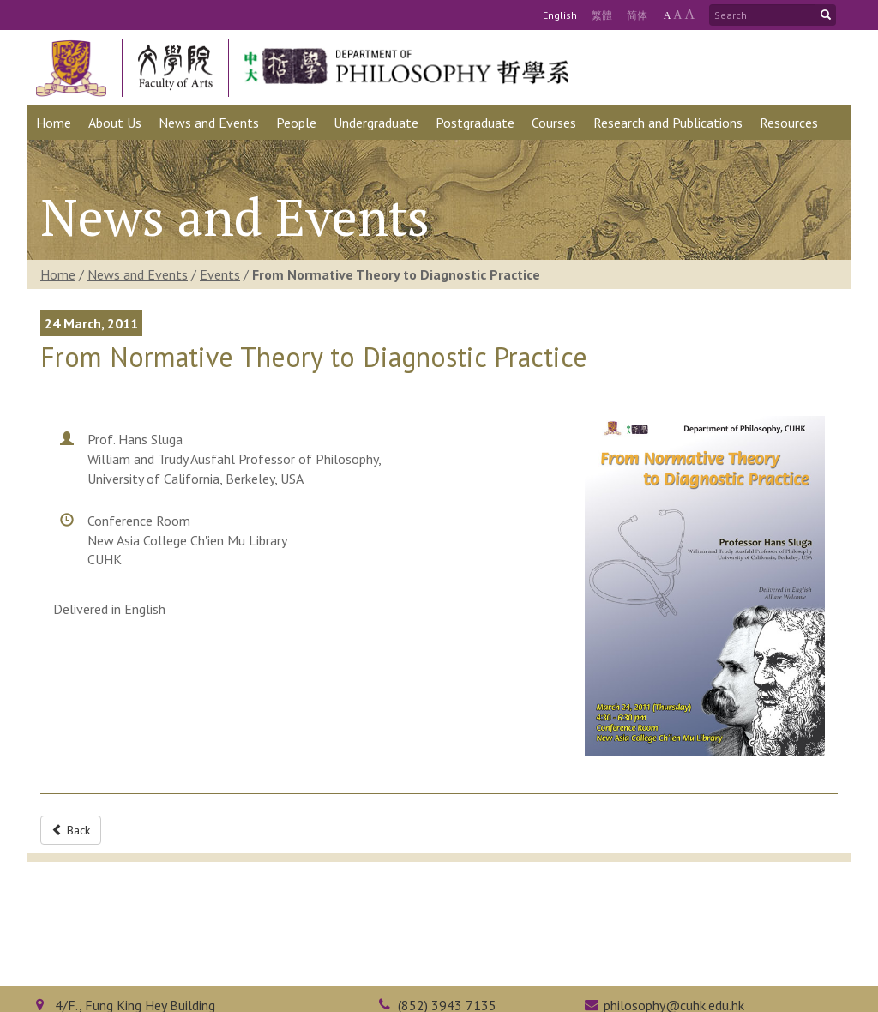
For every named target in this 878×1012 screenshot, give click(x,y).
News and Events (137, 274)
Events (220, 274)
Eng (560, 15)
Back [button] (70, 830)
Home (57, 274)
